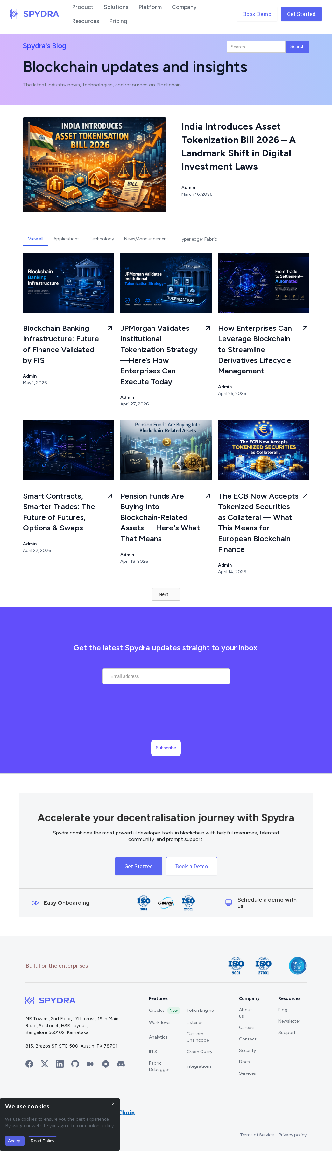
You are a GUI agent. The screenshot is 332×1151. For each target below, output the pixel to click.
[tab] (35, 239)
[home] (34, 14)
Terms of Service (257, 1135)
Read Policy (42, 1140)
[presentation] (166, 718)
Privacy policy (293, 1135)
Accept (15, 1140)
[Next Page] (166, 594)
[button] (83, 7)
